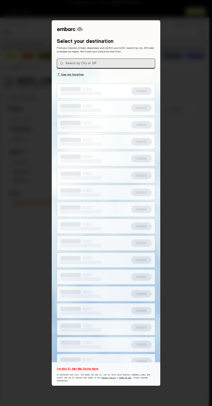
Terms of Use (125, 378)
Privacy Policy (108, 378)
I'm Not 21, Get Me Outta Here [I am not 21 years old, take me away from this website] (77, 368)
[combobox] (106, 63)
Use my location (70, 74)
